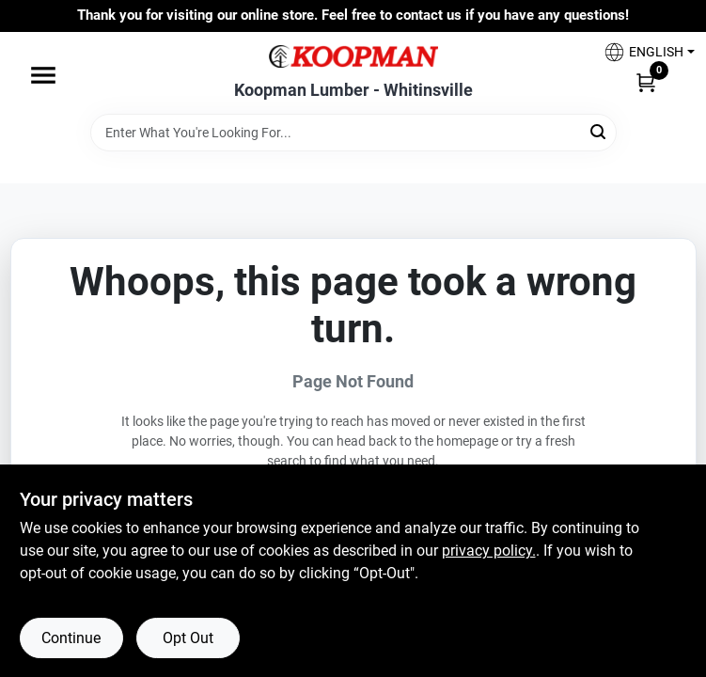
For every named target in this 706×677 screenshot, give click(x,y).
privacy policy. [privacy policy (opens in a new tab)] (489, 550)
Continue (71, 638)
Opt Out (188, 638)
